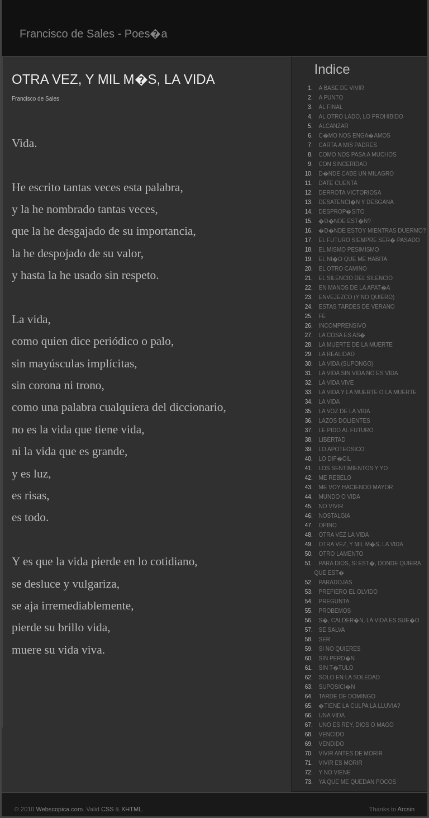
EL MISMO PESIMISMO (348, 250)
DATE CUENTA (337, 183)
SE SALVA (331, 630)
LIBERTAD (331, 440)
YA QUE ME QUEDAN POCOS (357, 782)
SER (324, 639)
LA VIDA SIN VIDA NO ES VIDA (358, 373)
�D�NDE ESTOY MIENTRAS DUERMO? (372, 231)
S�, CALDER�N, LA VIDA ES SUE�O (368, 620)
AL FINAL (330, 107)
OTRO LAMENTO (340, 554)
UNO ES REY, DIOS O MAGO (355, 725)
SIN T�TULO (335, 668)
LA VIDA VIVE (336, 383)
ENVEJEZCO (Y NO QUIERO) (356, 297)
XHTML (131, 809)
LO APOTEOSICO (341, 449)
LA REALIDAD (336, 354)
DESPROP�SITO (341, 212)
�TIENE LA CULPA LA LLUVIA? (359, 706)
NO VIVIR (330, 506)
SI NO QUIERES (339, 649)
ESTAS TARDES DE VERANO (356, 307)
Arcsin (406, 809)
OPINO (327, 525)
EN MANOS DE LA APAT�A (354, 288)
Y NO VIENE (334, 772)
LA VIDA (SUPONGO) (345, 364)
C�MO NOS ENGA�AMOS (354, 136)
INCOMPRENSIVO (342, 326)
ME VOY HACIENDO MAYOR (355, 487)
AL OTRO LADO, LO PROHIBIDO (360, 117)
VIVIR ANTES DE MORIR (350, 753)
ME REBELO (334, 478)
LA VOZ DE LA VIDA (344, 411)
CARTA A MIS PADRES (347, 145)
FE (322, 316)
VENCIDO (331, 734)
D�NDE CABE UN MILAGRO (355, 174)
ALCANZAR (333, 126)
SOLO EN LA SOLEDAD (349, 677)
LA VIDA (329, 402)
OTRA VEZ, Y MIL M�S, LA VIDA (360, 544)
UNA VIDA (331, 715)
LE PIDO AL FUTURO (345, 430)
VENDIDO (331, 744)
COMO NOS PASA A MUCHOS (357, 155)
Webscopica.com (59, 809)
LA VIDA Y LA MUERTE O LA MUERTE (367, 392)
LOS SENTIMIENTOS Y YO (353, 468)
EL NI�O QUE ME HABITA (352, 259)
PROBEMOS (334, 611)
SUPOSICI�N (336, 687)
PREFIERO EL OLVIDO (348, 592)
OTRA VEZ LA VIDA (343, 535)
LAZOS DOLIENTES (344, 421)
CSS (107, 809)
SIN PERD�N (336, 658)
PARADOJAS (335, 582)
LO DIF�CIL (334, 459)
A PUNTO (330, 97)
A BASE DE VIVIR (341, 88)
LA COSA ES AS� (341, 335)
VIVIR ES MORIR (340, 763)
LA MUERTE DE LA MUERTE (355, 345)
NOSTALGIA (334, 516)
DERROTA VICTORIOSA (349, 193)
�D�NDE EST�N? (344, 221)
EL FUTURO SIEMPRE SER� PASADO (369, 240)
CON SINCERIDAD (342, 164)
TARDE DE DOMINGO (346, 696)
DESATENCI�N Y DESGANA (355, 202)
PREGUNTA (333, 601)
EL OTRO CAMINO (342, 269)
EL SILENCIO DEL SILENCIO (355, 278)
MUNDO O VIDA (339, 497)
